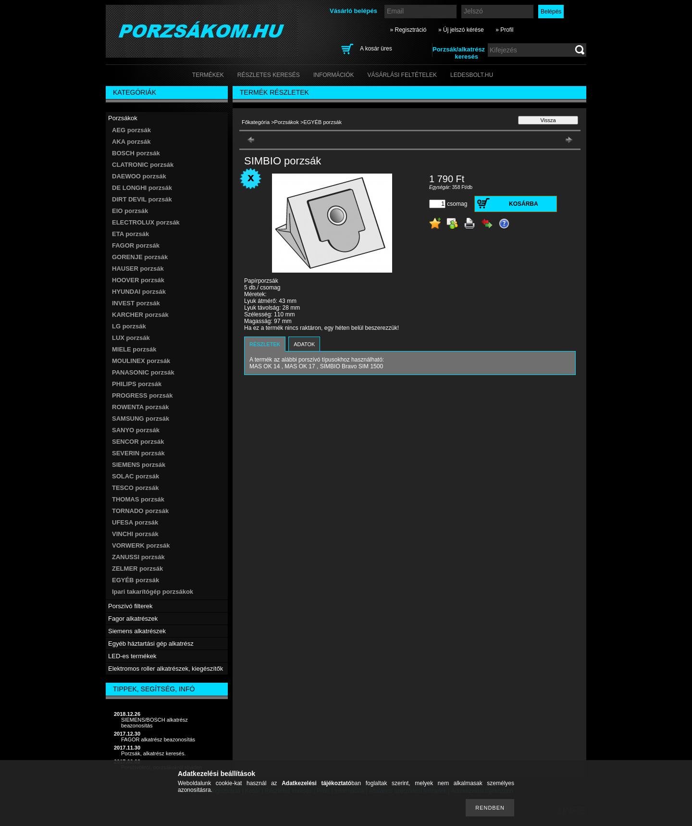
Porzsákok (286, 122)
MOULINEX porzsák (141, 360)
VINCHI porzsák (135, 534)
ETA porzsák (130, 234)
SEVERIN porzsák (138, 453)
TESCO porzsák (135, 487)
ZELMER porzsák (137, 568)
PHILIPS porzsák (136, 384)
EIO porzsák (130, 210)
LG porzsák (129, 326)
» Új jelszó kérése (461, 29)
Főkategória (256, 122)
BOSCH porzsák (136, 153)
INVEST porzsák (136, 303)
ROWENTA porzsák (140, 407)
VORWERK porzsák (141, 545)
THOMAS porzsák (138, 499)
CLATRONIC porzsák (142, 164)
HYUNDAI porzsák (139, 291)
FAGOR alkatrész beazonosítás (158, 739)
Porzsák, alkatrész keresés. (153, 753)
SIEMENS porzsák (138, 464)
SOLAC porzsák (135, 476)
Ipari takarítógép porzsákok (152, 591)
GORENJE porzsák (140, 257)
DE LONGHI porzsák (142, 187)
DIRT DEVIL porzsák (142, 199)
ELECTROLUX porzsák (146, 222)
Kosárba (523, 203)
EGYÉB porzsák (135, 580)
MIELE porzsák (134, 349)
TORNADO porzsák (140, 510)
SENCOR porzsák (138, 441)
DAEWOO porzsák (139, 176)
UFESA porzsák (135, 522)
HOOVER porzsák (138, 280)
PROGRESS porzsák (142, 395)
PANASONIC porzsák (143, 372)
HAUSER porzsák (138, 268)
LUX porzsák (131, 337)
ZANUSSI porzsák (138, 557)
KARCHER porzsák (140, 314)
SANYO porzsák (136, 430)
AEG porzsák (131, 130)
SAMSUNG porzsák (140, 418)
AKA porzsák (131, 141)
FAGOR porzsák (136, 245)
